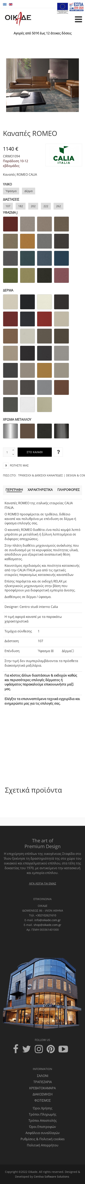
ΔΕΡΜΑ (8, 290)
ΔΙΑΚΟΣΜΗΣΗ (43, 1094)
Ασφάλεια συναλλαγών (43, 1133)
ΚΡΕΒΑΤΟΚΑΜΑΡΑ (42, 1088)
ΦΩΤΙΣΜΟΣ (42, 1100)
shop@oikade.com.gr (47, 925)
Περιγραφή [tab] (14, 490)
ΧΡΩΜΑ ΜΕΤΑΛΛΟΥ (17, 419)
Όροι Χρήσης (42, 1108)
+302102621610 (46, 915)
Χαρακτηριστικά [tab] (40, 490)
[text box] (7, 452)
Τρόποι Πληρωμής (42, 1114)
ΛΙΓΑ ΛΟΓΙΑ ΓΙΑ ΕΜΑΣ (42, 883)
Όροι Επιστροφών (42, 1127)
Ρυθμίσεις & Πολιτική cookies (43, 1139)
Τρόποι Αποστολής (42, 1120)
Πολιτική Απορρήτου (42, 1145)
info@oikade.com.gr (47, 920)
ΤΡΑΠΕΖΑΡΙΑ (42, 1082)
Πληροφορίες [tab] (68, 490)
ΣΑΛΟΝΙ (42, 1076)
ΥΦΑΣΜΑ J (10, 212)
